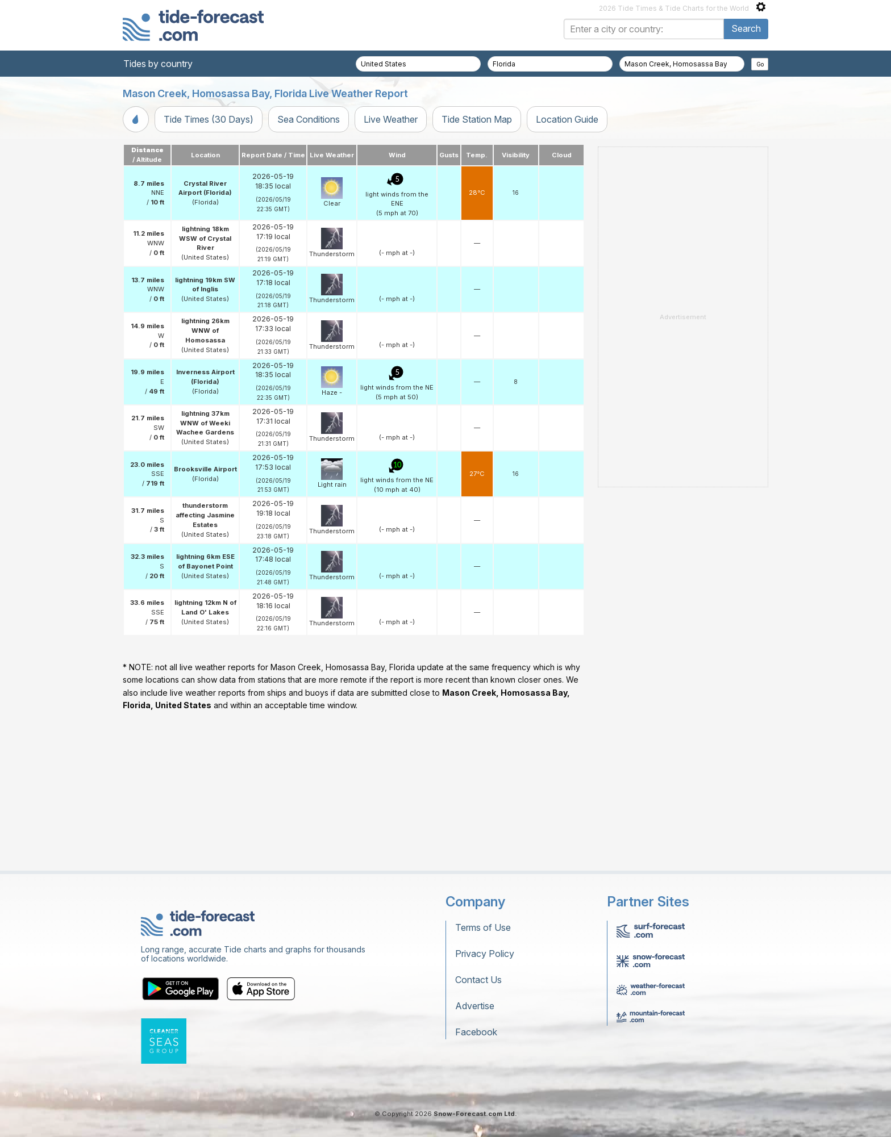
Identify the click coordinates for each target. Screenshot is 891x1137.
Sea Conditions (308, 119)
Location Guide (567, 119)
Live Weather (391, 119)
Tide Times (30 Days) (208, 119)
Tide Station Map (477, 119)
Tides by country (158, 63)
